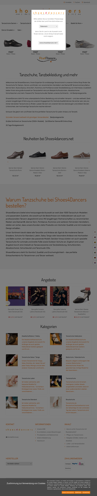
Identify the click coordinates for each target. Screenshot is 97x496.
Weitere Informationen (68, 492)
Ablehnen (78, 492)
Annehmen (86, 492)
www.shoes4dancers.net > (49, 43)
